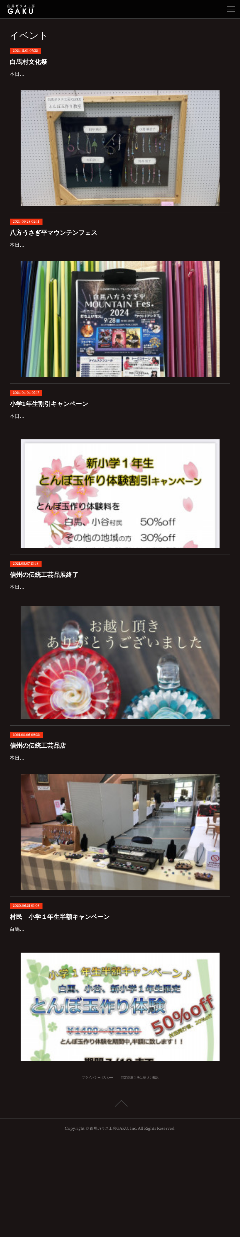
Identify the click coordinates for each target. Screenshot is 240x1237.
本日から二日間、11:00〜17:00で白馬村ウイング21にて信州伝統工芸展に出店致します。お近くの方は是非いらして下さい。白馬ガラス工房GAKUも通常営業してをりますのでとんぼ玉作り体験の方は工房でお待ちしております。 (120, 830)
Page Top (120, 1202)
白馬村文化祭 (28, 61)
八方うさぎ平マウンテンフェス (53, 250)
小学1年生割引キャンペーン (49, 439)
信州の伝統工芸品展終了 (44, 628)
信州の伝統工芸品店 (38, 808)
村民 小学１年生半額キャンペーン (60, 997)
